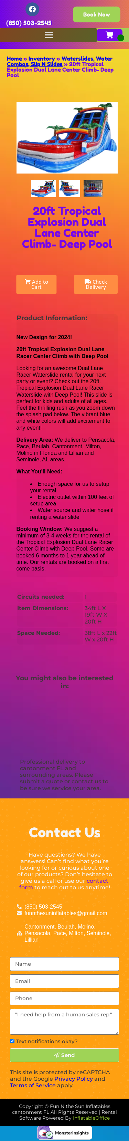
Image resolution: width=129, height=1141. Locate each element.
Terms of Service (33, 1085)
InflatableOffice (91, 1118)
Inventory (42, 58)
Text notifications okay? (47, 1041)
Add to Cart (36, 284)
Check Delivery (96, 284)
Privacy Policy (73, 1079)
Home (14, 58)
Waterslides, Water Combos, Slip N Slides (59, 61)
